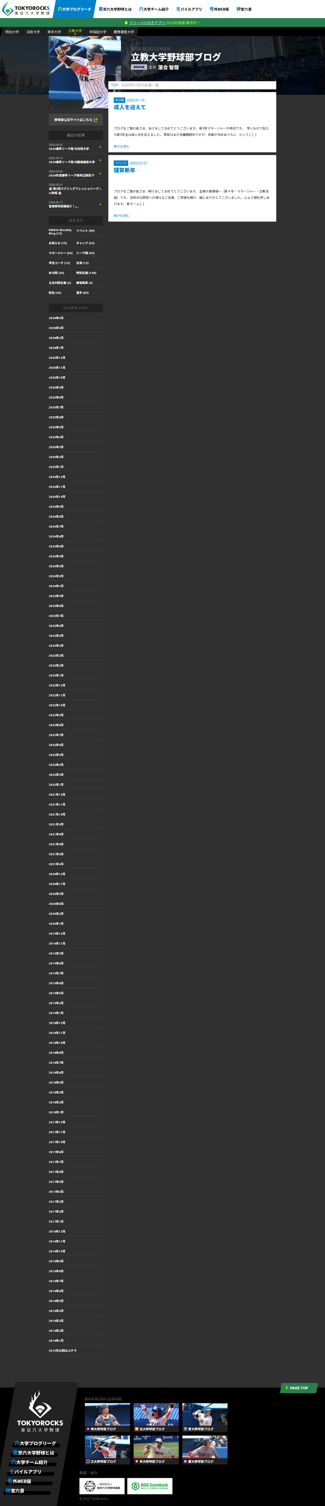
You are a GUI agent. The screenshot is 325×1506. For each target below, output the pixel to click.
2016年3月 (56, 1321)
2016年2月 (56, 1330)
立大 (75, 30)
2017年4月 (56, 1191)
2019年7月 (56, 973)
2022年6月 (56, 745)
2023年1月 (56, 675)
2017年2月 (56, 1211)
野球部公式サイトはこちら (75, 120)
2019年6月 (56, 983)
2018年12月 (57, 1023)
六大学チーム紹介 (154, 9)
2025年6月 (56, 417)
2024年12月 (57, 477)
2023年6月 (56, 626)
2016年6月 (56, 1291)
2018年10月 (57, 1043)
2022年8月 (56, 725)
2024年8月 (56, 516)
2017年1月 (56, 1221)
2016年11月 (57, 1241)
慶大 (124, 31)
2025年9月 (56, 387)
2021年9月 (56, 824)
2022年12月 (57, 685)
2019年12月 (57, 933)
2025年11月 (57, 367)
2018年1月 (56, 1112)
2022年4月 (56, 765)
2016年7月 (56, 1281)
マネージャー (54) (61, 253)
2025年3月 (56, 447)
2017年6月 (56, 1172)
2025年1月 (56, 467)
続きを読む (122, 146)
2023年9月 (56, 596)
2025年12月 (57, 357)
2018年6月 (56, 1072)
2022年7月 (56, 735)
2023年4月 (56, 645)
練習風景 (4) (84, 283)
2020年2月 (56, 913)
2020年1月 (56, 923)
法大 (33, 31)
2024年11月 (57, 487)
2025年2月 (56, 457)
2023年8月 (56, 606)
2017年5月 (56, 1182)
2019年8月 (56, 963)
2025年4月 (56, 437)
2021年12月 (57, 794)
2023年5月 (56, 635)
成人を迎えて (130, 107)
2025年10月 (57, 377)
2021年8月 (56, 834)
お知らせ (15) (58, 243)
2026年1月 (56, 348)
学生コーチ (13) (59, 263)
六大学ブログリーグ (74, 9)
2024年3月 (56, 566)
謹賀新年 (124, 170)
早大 (97, 31)
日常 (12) (82, 263)
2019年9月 (56, 953)
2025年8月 (56, 397)
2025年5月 (56, 427)
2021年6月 (56, 844)
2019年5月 (56, 993)
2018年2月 (56, 1102)
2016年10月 (57, 1251)
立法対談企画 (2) (60, 283)
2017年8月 (56, 1152)
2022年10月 (57, 705)
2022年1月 (56, 784)
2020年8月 (56, 904)
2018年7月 (56, 1062)
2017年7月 (56, 1162)
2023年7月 (56, 616)
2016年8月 (56, 1271)
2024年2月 (56, 576)
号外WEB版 (219, 9)
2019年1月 (56, 1013)
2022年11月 (57, 695)
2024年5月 (56, 546)
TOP (114, 85)
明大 (12, 31)
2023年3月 (56, 655)
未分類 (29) (56, 273)
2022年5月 (56, 755)
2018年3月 (56, 1092)
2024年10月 (57, 496)
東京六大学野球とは (115, 9)
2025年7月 (56, 407)
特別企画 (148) (86, 273)
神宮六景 (244, 9)
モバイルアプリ (189, 9)
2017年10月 (57, 1142)
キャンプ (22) (85, 243)
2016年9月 (56, 1261)
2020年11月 (57, 884)
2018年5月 (56, 1082)
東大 (54, 31)
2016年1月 (56, 1340)
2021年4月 (56, 864)
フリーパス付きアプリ (147, 23)
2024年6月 (56, 536)
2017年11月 (57, 1132)
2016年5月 (56, 1301)
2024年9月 (56, 506)
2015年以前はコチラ (63, 1350)
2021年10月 (57, 814)
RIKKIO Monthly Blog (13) (60, 231)
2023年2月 (56, 665)
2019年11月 (57, 943)
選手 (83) (82, 292)
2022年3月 (56, 774)
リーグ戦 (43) (85, 253)
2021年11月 (57, 804)
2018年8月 (56, 1052)
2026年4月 (56, 318)
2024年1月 (56, 586)
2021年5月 (56, 854)
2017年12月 (57, 1122)
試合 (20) (55, 292)
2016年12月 (57, 1231)
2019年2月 (56, 1003)
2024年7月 (56, 526)
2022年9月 (56, 715)
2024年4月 (56, 556)
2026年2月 (56, 338)
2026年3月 (56, 328)
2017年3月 (56, 1201)
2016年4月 (56, 1311)
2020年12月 (57, 874)
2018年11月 (57, 1033)
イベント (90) (85, 230)
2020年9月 (56, 894)
